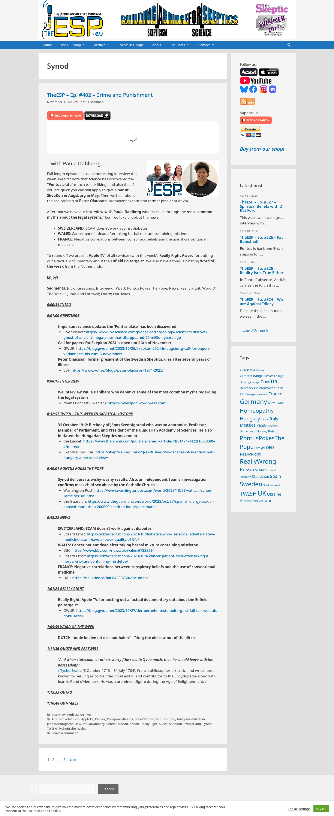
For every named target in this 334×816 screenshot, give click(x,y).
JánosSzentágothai (61, 724)
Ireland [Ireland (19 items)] (265, 419)
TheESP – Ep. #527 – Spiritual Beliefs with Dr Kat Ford (262, 206)
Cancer (100, 719)
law (78, 724)
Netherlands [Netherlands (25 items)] (248, 431)
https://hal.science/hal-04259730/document (110, 577)
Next (75, 759)
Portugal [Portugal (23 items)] (260, 448)
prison (134, 724)
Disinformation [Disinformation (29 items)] (264, 388)
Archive (104, 45)
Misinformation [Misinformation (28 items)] (267, 425)
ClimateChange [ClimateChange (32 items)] (251, 376)
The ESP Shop (75, 45)
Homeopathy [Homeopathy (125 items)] (257, 410)
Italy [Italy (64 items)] (274, 419)
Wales (82, 728)
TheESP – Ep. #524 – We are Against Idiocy (261, 301)
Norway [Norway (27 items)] (262, 431)
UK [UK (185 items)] (262, 493)
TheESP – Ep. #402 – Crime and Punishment (100, 94)
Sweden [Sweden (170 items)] (251, 484)
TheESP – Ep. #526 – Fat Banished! (261, 239)
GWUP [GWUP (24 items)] (280, 403)
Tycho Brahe (71, 670)
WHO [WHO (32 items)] (268, 501)
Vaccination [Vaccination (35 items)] (249, 500)
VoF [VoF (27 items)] (261, 501)
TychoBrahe (67, 728)
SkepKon (175, 724)
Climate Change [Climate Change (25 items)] (274, 376)
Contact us (206, 45)
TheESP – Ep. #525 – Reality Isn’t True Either (261, 270)
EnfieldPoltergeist (148, 719)
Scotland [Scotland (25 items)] (270, 470)
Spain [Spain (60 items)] (275, 476)
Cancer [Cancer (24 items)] (260, 370)
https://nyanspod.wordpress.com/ (137, 403)
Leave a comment (65, 733)
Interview (59, 715)
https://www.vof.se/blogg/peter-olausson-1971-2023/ (118, 370)
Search (108, 788)
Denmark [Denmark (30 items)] (246, 388)
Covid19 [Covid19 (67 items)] (269, 381)
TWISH (52, 728)
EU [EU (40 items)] (242, 394)
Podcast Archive (79, 715)
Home (47, 45)
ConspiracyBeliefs (120, 719)
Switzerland (192, 724)
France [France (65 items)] (275, 394)
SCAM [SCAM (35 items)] (259, 470)
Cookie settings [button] (299, 809)
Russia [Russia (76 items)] (247, 469)
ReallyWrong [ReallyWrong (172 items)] (258, 461)
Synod (206, 724)
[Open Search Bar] (289, 45)
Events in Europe (131, 45)
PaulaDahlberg (94, 724)
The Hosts (182, 45)
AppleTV (87, 719)
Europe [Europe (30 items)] (250, 394)
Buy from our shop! (262, 148)
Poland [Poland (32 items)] (273, 431)
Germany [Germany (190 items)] (253, 401)
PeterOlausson (117, 724)
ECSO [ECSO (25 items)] (279, 388)
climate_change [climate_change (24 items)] (250, 382)
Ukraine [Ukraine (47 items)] (274, 494)
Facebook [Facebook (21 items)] (261, 394)
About (157, 45)
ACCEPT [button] (321, 808)
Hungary (168, 719)
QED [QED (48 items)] (270, 447)
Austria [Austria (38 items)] (249, 370)
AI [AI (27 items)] (241, 370)
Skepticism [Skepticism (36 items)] (260, 476)
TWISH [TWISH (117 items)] (248, 493)
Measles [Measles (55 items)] (248, 425)
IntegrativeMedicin (191, 719)
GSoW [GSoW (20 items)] (271, 403)
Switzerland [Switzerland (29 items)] (271, 485)
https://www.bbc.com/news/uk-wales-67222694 (113, 550)
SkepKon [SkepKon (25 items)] (245, 477)
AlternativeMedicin (65, 719)
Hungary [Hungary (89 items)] (250, 418)
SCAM (163, 724)
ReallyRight (149, 724)
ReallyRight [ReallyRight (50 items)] (250, 454)
